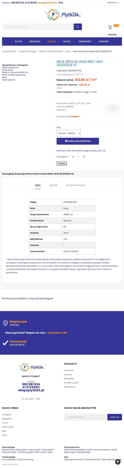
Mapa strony (70, 386)
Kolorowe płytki (9, 452)
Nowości (68, 374)
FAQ (60, 2)
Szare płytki (7, 70)
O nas (5, 422)
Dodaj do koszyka (78, 141)
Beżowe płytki (8, 449)
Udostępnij (69, 156)
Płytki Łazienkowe (10, 67)
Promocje (68, 370)
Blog (4, 431)
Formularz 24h (57, 333)
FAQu (4, 435)
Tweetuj (73, 156)
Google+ (79, 156)
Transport (6, 414)
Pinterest (84, 156)
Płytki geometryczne (74, 459)
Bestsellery (69, 378)
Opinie (53, 185)
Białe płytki (21, 449)
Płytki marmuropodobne (98, 449)
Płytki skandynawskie (112, 459)
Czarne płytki (34, 449)
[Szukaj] (42, 27)
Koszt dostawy (75, 185)
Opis (38, 185)
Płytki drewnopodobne (74, 449)
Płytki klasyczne (92, 459)
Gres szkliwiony (9, 459)
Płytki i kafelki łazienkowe (14, 75)
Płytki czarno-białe (43, 452)
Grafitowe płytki (25, 452)
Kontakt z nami (71, 382)
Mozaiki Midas (84, 452)
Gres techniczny (25, 459)
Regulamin (7, 418)
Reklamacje (7, 426)
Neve (4, 77)
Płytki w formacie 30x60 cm (15, 72)
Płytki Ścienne (8, 79)
